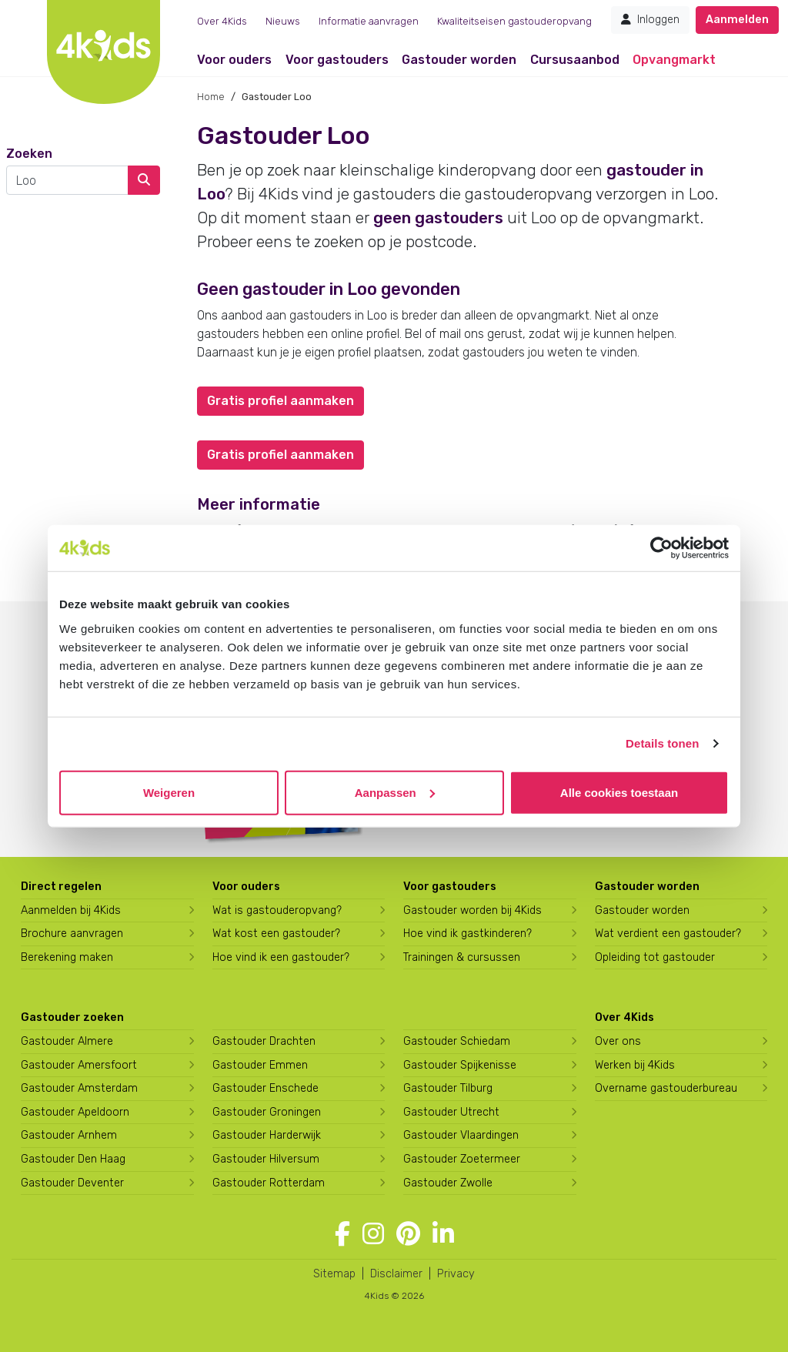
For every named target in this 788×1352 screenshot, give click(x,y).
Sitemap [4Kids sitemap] (334, 1273)
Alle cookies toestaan (619, 791)
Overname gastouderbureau (666, 1088)
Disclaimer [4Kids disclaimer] (396, 1273)
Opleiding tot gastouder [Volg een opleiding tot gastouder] (655, 957)
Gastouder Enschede (265, 1088)
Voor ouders (234, 59)
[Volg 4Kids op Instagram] (373, 1234)
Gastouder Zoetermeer (461, 1159)
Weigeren (169, 791)
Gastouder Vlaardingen (461, 1135)
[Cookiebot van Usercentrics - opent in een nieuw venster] (661, 548)
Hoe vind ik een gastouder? (280, 957)
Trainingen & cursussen (461, 957)
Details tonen (662, 743)
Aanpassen (395, 791)
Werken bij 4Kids (635, 1065)
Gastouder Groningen (266, 1112)
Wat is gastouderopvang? (277, 910)
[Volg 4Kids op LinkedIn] (443, 1234)
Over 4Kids (222, 21)
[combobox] (67, 180)
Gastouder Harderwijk (266, 1135)
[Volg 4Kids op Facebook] (342, 1234)
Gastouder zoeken (72, 1017)
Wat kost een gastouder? (276, 933)
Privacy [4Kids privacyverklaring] (456, 1273)
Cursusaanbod (574, 59)
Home (211, 96)
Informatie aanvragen (369, 21)
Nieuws (282, 21)
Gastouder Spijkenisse (459, 1065)
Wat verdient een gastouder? (668, 933)
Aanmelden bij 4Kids (71, 910)
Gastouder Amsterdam (79, 1088)
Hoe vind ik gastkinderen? (467, 933)
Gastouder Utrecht (451, 1112)
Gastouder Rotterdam (268, 1183)
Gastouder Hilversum (265, 1159)
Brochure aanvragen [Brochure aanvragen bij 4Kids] (72, 933)
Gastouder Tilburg (447, 1088)
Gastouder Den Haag (73, 1159)
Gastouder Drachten (264, 1041)
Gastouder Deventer (72, 1183)
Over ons (618, 1041)
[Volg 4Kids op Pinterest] (408, 1234)
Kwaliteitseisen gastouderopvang (514, 21)
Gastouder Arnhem (69, 1135)
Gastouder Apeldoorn (75, 1112)
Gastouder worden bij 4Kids (472, 910)
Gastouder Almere (67, 1041)
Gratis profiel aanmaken (280, 400)
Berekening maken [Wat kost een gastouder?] (67, 957)
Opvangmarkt (674, 59)
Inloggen (650, 19)
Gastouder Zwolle (447, 1183)
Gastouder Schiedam (456, 1041)
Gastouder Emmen (260, 1065)
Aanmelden (737, 19)
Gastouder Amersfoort (79, 1065)
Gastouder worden (459, 59)
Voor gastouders (337, 59)
